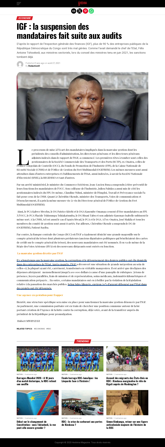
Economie (40, 329)
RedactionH (34, 66)
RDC (49, 329)
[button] (19, 3)
